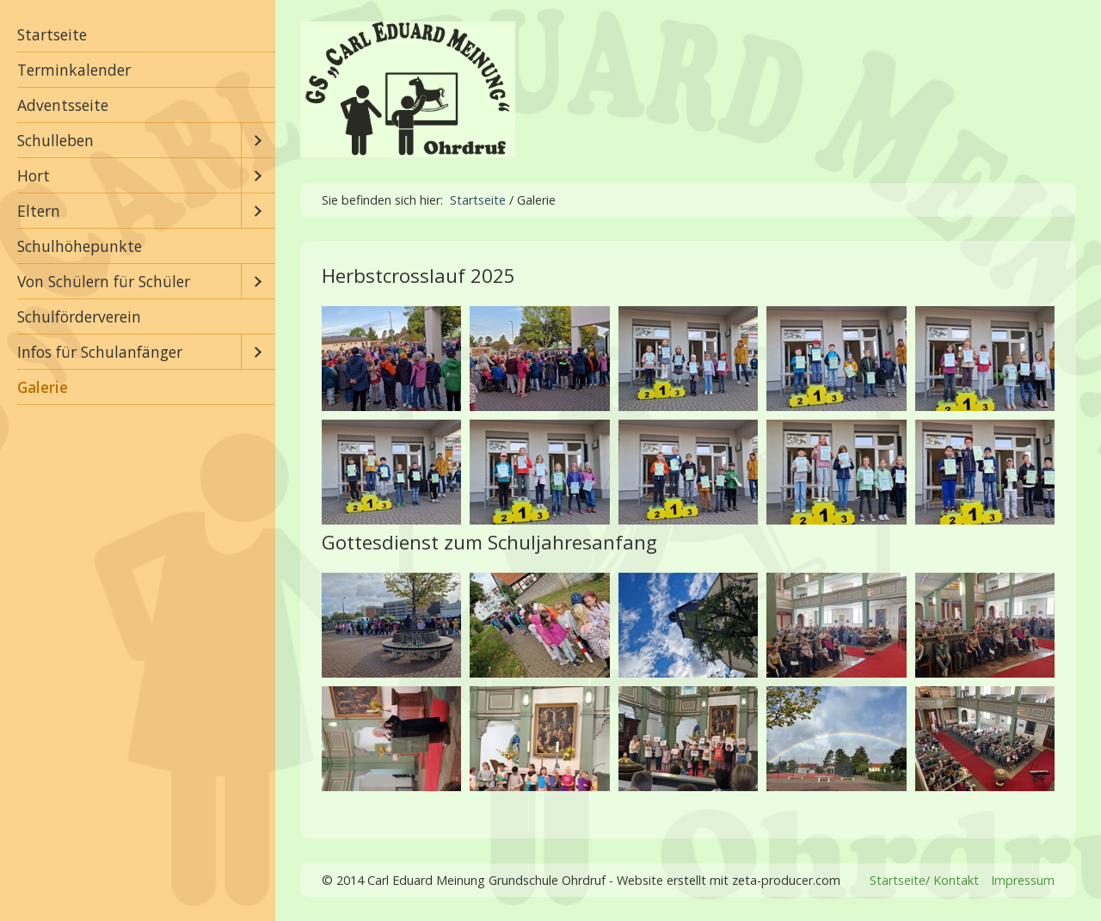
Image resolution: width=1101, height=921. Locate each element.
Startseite (52, 34)
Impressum (1023, 880)
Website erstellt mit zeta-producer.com (728, 880)
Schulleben (55, 140)
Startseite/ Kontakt (924, 880)
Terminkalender (74, 69)
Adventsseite (62, 105)
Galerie (42, 387)
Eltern (38, 210)
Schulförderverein (79, 316)
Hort (33, 175)
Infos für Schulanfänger (99, 351)
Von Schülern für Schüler (103, 281)
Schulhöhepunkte (79, 246)
